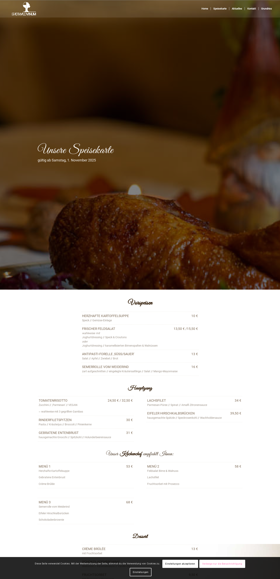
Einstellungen (141, 572)
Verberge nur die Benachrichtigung (222, 563)
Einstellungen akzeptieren (180, 563)
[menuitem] (205, 9)
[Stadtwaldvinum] (24, 9)
